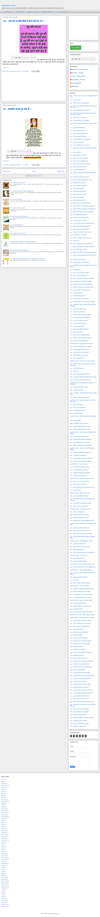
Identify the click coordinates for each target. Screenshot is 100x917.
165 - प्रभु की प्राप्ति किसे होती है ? (78, 170)
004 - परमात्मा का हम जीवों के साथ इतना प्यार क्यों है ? (82, 717)
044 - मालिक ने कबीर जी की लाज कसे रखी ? (80, 591)
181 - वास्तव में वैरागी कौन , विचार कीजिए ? (80, 120)
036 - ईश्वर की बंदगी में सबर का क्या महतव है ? (80, 623)
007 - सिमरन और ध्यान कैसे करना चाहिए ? (79, 709)
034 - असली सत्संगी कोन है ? (77, 629)
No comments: (25, 71)
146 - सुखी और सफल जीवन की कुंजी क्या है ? (80, 226)
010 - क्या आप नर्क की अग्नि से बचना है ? (79, 699)
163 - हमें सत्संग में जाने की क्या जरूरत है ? (80, 177)
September (4, 785)
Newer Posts (7, 171)
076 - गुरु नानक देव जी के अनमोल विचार (79, 470)
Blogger (56, 913)
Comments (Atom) (37, 176)
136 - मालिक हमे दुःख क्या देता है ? (78, 259)
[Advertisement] (33, 87)
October (3, 783)
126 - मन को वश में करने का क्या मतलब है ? (80, 290)
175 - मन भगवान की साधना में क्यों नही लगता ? (80, 139)
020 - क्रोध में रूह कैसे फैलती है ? (78, 670)
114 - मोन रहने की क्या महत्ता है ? (77, 326)
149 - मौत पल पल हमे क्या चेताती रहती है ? (79, 217)
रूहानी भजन (19, 11)
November (4, 812)
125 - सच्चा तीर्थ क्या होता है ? (77, 293)
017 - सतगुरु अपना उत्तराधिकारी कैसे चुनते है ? (80, 678)
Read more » (6, 67)
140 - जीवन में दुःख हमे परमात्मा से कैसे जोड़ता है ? (81, 243)
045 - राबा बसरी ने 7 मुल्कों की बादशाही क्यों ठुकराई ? (82, 588)
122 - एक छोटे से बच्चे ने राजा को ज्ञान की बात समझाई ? (82, 301)
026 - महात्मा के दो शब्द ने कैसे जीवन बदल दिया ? (81, 652)
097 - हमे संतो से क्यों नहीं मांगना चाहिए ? (79, 387)
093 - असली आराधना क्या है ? (77, 404)
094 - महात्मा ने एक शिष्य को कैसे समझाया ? (80, 397)
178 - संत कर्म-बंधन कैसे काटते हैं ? (78, 130)
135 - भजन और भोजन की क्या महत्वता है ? (79, 262)
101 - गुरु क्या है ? (74, 371)
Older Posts (60, 171)
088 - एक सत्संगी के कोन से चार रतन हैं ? (79, 423)
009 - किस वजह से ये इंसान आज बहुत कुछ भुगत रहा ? (82, 701)
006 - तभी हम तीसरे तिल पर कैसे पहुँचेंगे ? (79, 712)
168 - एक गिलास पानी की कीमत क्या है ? (79, 161)
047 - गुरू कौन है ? (74, 580)
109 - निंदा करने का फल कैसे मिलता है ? (79, 341)
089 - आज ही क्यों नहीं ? (75, 420)
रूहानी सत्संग (75, 86)
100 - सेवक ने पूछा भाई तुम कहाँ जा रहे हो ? (80, 374)
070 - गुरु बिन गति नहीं (75, 490)
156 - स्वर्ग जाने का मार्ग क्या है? (77, 197)
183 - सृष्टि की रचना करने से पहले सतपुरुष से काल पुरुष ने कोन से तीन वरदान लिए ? (27, 258)
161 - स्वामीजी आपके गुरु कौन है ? (17, 109)
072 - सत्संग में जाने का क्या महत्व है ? (78, 484)
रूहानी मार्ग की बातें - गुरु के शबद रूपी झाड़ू (79, 586)
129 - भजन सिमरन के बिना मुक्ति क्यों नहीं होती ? (81, 281)
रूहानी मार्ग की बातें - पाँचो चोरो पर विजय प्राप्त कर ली (82, 478)
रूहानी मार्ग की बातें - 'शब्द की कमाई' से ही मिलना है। (81, 570)
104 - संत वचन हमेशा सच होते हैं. (77, 358)
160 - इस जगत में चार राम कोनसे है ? (18, 233)
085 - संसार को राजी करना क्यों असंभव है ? (80, 436)
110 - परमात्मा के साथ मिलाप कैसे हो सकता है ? (81, 338)
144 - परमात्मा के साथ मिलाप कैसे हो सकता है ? (81, 232)
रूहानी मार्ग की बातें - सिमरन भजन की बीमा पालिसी (81, 600)
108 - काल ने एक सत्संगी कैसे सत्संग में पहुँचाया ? (81, 346)
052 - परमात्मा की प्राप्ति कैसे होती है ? (79, 561)
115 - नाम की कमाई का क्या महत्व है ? (78, 323)
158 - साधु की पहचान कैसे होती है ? (78, 191)
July (2, 789)
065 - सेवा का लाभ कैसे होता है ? (77, 512)
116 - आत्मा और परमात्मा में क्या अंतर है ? (79, 320)
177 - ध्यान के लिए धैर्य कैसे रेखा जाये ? (79, 133)
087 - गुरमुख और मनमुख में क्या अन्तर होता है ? (80, 426)
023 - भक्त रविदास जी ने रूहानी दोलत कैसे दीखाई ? (81, 661)
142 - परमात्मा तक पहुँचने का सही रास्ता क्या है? (81, 238)
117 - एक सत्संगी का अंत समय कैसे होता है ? (80, 317)
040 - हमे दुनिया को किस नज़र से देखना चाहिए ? (81, 606)
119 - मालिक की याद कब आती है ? (78, 312)
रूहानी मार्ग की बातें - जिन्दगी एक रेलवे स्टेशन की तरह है (82, 361)
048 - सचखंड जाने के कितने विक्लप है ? (79, 577)
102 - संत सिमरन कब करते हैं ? (77, 368)
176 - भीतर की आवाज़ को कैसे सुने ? (78, 136)
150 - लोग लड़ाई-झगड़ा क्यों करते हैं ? (78, 214)
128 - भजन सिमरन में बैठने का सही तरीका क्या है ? (81, 284)
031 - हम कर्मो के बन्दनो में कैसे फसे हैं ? (79, 638)
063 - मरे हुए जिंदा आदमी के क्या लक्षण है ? (79, 517)
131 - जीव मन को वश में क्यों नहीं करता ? (79, 275)
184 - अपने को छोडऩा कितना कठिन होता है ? (80, 110)
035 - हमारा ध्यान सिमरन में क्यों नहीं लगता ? (80, 626)
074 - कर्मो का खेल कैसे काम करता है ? (79, 475)
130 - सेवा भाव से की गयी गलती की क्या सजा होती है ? (82, 278)
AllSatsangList (48, 11)
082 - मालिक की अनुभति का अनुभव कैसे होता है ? (81, 445)
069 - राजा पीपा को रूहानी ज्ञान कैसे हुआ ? (79, 496)
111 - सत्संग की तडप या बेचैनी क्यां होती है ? (80, 335)
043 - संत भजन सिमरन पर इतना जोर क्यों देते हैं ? (81, 594)
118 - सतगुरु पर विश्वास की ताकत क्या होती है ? (81, 314)
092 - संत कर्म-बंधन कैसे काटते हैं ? (78, 407)
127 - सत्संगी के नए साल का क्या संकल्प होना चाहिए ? (82, 287)
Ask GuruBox (63, 11)
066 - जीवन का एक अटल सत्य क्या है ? (79, 506)
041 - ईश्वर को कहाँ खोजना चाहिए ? (78, 603)
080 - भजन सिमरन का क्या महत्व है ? (78, 455)
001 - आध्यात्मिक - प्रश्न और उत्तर (17, 182)
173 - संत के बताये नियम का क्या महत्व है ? (79, 145)
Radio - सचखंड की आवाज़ (78, 76)
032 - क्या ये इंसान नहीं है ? (76, 635)
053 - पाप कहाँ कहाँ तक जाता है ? (77, 558)
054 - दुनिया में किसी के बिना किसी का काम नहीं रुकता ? (82, 552)
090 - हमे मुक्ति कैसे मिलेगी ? (76, 413)
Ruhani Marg (33, 11)
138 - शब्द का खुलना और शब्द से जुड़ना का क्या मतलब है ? (83, 252)
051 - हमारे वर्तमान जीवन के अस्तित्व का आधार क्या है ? (82, 564)
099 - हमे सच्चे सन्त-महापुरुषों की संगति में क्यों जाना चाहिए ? (83, 377)
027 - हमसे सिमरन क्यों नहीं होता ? (78, 649)
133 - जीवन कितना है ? (75, 270)
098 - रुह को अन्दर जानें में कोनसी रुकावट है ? (80, 380)
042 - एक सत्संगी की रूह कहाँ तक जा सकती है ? (81, 597)
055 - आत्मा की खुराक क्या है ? (16, 225)
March (3, 797)
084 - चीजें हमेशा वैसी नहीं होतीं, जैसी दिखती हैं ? (81, 439)
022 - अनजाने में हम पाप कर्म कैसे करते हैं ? (80, 664)
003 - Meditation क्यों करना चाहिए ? (79, 720)
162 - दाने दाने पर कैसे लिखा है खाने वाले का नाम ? (23, 21)
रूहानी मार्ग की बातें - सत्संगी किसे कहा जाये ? (80, 493)
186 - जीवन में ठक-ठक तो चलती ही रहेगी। (79, 103)
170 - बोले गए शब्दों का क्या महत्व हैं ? (78, 155)
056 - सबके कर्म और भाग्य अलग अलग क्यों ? (80, 546)
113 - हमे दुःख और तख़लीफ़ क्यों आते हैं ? (79, 329)
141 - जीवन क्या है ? (75, 241)
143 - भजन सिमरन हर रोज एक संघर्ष (78, 235)
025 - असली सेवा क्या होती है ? (77, 655)
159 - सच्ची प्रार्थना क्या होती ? (77, 188)
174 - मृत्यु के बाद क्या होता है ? (77, 142)
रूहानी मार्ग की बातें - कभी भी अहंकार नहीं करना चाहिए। (82, 615)
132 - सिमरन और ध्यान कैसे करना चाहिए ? (79, 272)
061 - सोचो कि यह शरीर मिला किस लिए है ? (19, 216)
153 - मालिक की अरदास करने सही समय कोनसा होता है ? (83, 206)
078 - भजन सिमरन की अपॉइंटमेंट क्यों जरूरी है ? (81, 461)
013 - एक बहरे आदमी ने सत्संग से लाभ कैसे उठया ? (81, 690)
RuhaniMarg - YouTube (78, 79)
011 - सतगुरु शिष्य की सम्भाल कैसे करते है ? (80, 696)
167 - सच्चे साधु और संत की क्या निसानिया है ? (80, 164)
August (3, 787)
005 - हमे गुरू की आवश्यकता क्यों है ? (78, 714)
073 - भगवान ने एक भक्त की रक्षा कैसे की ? (80, 481)
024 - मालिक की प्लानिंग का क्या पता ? (79, 658)
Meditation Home (8, 6)
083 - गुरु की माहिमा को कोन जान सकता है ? (80, 442)
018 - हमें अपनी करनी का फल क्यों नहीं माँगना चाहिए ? (82, 675)
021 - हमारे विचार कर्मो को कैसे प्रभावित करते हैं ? (81, 667)
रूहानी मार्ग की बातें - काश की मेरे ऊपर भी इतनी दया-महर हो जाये (23, 241)
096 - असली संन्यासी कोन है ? (77, 390)
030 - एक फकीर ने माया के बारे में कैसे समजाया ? (81, 641)
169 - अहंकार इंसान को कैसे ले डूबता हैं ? (79, 158)
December (4, 810)
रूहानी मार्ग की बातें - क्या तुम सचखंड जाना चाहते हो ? (82, 343)
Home (34, 171)
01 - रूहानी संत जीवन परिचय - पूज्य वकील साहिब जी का (21, 191)
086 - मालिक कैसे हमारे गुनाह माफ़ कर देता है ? (80, 429)
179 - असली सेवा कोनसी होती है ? (78, 127)
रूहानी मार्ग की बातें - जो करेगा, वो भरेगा (78, 555)
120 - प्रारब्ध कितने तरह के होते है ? (78, 309)
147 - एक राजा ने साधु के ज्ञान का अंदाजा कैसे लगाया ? (82, 223)
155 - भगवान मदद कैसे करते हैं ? (77, 200)
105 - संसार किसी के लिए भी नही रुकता (79, 355)
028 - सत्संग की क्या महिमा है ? (16, 199)
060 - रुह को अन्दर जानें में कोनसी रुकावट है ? (80, 530)
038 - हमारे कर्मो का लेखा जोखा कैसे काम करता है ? (81, 612)
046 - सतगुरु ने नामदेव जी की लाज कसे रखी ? (80, 583)
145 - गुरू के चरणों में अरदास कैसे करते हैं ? (80, 229)
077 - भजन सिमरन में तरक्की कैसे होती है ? (80, 467)
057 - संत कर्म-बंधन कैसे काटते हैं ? (78, 544)
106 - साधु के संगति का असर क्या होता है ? (79, 352)
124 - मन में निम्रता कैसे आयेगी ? (77, 296)
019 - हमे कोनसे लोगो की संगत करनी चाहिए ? (80, 672)
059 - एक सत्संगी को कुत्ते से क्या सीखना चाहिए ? (81, 533)
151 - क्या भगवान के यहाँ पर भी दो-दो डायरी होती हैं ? (82, 212)
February (3, 799)
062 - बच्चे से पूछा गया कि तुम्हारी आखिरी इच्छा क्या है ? (82, 520)
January (3, 832)
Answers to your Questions (80, 69)
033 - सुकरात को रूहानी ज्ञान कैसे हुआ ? (79, 632)
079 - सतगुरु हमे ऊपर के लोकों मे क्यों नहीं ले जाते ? (81, 458)
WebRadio (8, 11)
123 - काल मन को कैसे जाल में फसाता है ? (79, 299)
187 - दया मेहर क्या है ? (75, 100)
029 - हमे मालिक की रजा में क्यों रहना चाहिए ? (19, 250)
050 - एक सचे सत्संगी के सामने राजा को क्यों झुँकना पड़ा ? (83, 567)
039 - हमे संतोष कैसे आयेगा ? (76, 609)
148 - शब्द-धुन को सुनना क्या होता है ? (78, 220)
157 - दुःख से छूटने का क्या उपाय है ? (78, 194)
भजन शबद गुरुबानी (76, 83)
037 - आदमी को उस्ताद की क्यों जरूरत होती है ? (81, 620)
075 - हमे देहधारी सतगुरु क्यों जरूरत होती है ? (80, 473)
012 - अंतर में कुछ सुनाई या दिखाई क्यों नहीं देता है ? (81, 693)
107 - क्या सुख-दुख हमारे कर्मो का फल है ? (79, 349)
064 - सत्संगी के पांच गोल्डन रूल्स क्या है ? (79, 515)
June (2, 779)
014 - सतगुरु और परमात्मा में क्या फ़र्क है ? (79, 687)
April (2, 795)
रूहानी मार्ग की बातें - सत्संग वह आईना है (79, 464)
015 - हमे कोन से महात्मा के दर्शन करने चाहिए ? (80, 684)
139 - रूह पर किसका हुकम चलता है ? (78, 249)
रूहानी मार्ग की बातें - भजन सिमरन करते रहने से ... (81, 509)
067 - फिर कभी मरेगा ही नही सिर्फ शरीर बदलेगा (80, 503)
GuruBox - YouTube (77, 72)
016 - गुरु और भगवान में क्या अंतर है (17, 208)
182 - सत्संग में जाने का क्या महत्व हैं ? (78, 117)
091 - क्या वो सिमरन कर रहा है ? (77, 410)
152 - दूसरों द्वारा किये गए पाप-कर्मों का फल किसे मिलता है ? (83, 209)
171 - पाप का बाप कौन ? (75, 152)
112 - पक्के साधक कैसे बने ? (76, 332)
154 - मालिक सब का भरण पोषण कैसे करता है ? (80, 203)
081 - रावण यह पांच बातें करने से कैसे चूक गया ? (81, 452)
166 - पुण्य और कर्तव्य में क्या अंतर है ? (78, 167)
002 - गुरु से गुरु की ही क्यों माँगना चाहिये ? (79, 723)
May (2, 781)
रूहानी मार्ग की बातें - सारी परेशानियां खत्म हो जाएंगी (81, 541)
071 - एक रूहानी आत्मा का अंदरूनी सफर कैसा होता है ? (82, 487)
